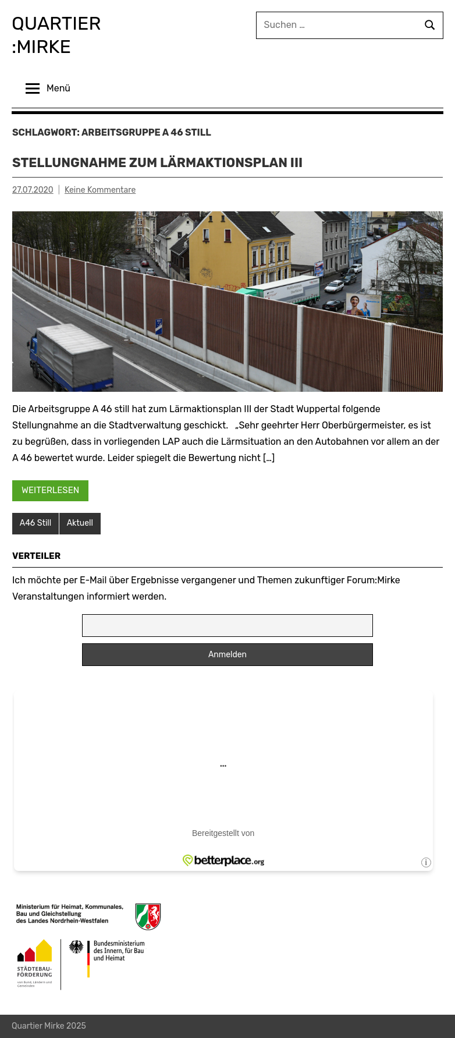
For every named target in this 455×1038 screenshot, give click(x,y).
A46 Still (35, 523)
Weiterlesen (50, 490)
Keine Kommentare (100, 190)
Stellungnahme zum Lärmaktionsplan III (157, 163)
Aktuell (80, 523)
